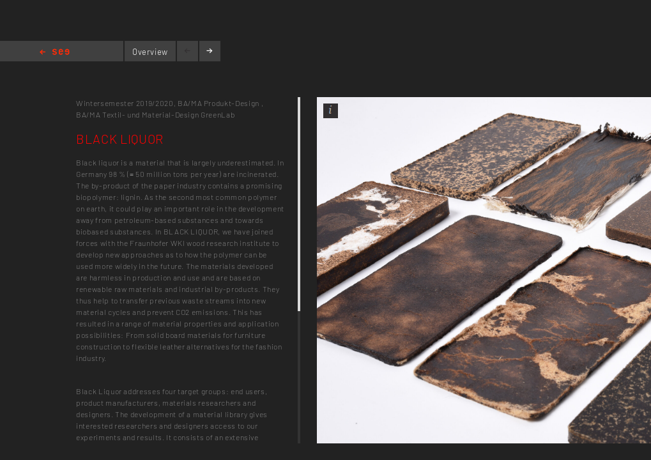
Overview (150, 52)
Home (55, 52)
